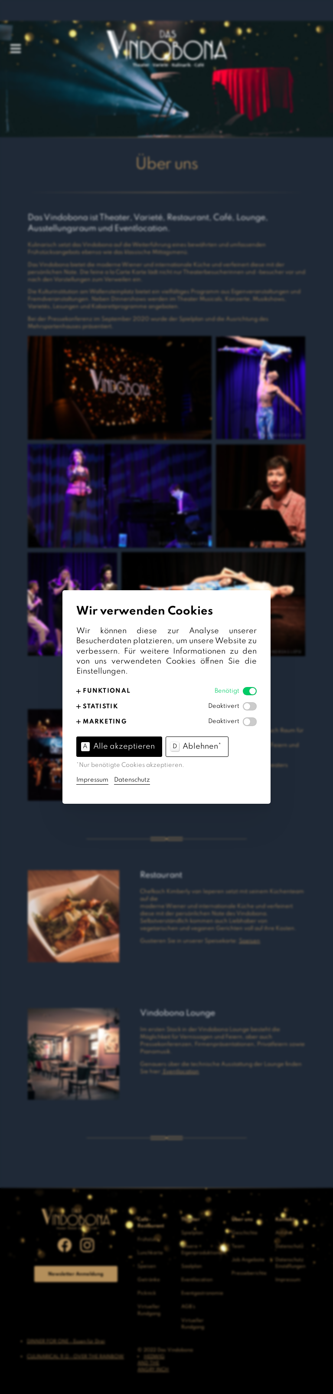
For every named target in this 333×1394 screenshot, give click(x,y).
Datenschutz (132, 780)
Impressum (92, 780)
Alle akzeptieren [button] (118, 746)
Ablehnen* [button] (195, 746)
